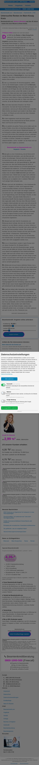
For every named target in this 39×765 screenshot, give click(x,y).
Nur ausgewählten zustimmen (9, 408)
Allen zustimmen (9, 379)
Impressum (19, 411)
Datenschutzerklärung (6, 374)
